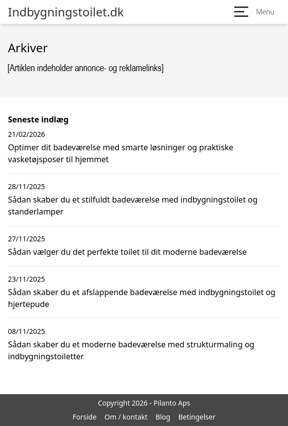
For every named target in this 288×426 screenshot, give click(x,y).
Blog (163, 417)
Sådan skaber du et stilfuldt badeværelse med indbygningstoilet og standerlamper (133, 205)
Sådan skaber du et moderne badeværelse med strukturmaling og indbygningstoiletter (131, 350)
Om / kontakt (126, 417)
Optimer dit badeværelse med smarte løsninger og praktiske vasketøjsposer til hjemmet (120, 153)
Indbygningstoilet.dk (66, 12)
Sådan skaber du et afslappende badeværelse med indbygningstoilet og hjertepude (142, 298)
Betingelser (196, 417)
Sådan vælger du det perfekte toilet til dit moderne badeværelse (127, 251)
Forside (84, 417)
